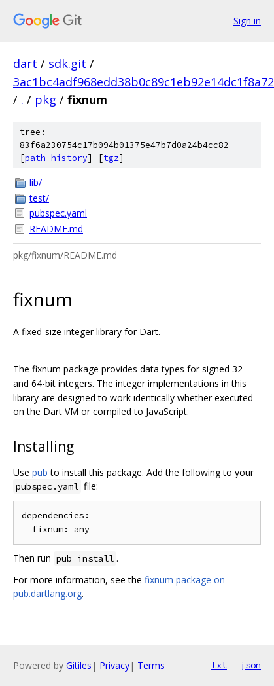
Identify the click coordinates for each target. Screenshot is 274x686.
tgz (111, 158)
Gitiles (79, 665)
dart (25, 63)
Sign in (247, 20)
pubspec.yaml (58, 213)
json (250, 665)
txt (219, 665)
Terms (151, 665)
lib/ (35, 182)
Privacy (114, 665)
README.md (56, 229)
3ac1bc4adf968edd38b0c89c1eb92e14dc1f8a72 (143, 82)
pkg (45, 99)
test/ (39, 198)
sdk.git (67, 63)
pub (40, 472)
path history (56, 158)
